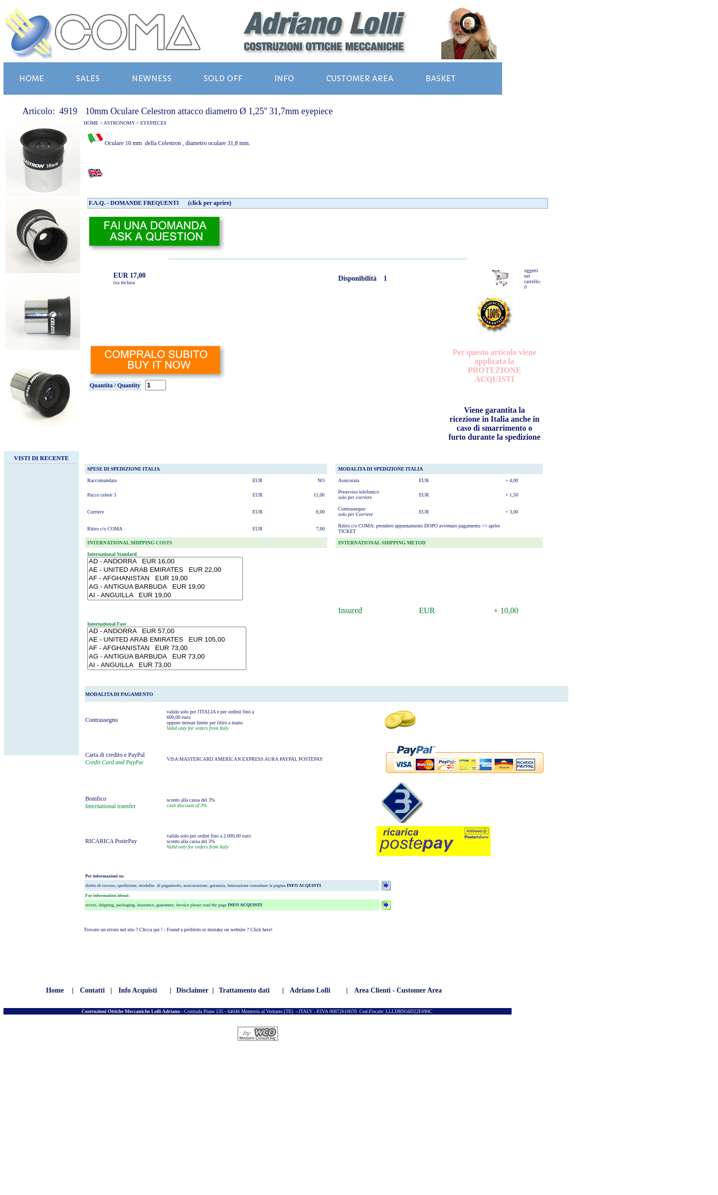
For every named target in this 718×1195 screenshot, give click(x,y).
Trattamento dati (244, 990)
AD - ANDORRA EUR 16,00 (165, 561)
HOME (31, 78)
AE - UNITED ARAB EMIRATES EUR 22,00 (165, 570)
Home (55, 990)
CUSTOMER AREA (359, 78)
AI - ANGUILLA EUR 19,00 (165, 595)
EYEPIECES (153, 123)
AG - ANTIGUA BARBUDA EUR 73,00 (167, 657)
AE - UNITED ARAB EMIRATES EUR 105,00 (167, 640)
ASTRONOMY (119, 123)
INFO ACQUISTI (303, 885)
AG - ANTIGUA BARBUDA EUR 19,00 (165, 587)
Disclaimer (193, 990)
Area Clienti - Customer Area (398, 990)
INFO (284, 78)
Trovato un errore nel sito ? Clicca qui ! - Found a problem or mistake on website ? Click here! (178, 929)
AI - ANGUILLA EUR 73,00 (167, 665)
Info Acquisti (137, 990)
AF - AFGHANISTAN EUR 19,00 (165, 578)
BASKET (440, 78)
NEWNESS (152, 78)
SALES (88, 78)
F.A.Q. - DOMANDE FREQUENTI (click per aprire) (160, 202)
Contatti (92, 990)
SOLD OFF (222, 78)
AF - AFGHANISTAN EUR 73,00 (167, 648)
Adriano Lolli (310, 990)
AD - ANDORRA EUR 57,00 (167, 631)
